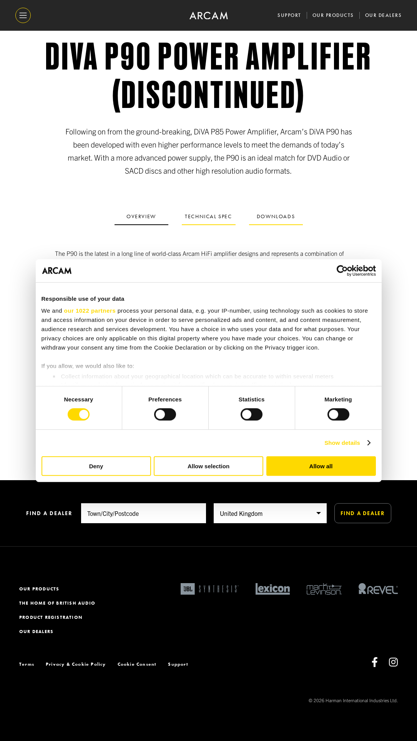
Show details (342, 442)
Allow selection (208, 466)
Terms (26, 664)
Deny (96, 466)
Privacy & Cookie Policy (76, 664)
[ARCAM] (208, 16)
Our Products (333, 15)
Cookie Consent (137, 664)
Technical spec (208, 216)
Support (289, 15)
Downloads (276, 216)
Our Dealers (383, 15)
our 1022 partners (90, 310)
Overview (141, 216)
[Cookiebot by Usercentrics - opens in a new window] (342, 270)
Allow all (321, 466)
